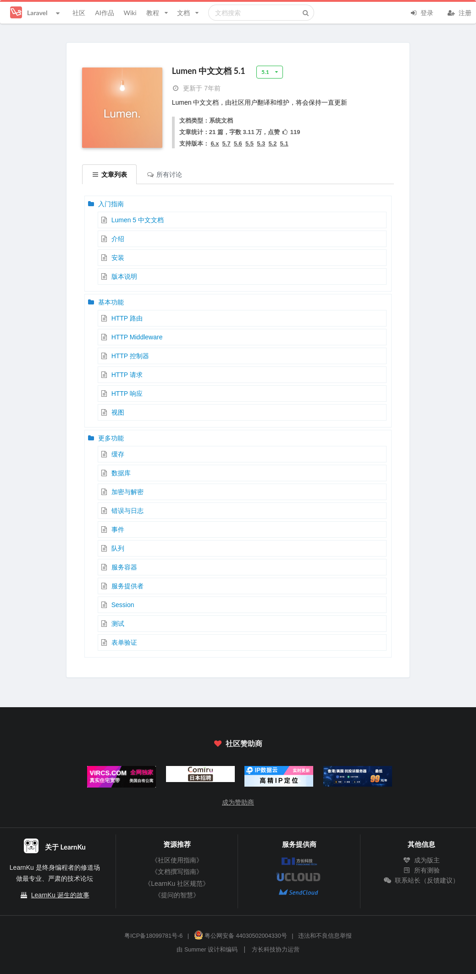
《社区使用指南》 (177, 860)
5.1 (284, 143)
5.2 (272, 143)
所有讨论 (164, 174)
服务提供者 (127, 586)
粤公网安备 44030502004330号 (240, 936)
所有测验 (421, 870)
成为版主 (421, 860)
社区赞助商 (238, 743)
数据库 (121, 473)
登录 (421, 12)
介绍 (117, 238)
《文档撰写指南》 (177, 871)
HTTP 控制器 (130, 356)
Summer (195, 949)
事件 (117, 529)
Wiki (129, 13)
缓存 (117, 454)
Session (122, 604)
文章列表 (109, 174)
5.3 (261, 143)
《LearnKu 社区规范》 (176, 883)
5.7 (226, 143)
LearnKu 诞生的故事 (60, 895)
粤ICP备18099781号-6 (153, 936)
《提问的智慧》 (177, 895)
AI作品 (104, 13)
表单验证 (124, 642)
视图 (117, 412)
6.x (214, 143)
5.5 (249, 143)
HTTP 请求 (127, 374)
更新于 (196, 88)
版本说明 (124, 276)
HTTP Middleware (137, 337)
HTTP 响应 (127, 393)
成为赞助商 (238, 802)
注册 (459, 12)
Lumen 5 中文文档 (137, 220)
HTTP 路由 (127, 318)
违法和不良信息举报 (325, 936)
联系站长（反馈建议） (421, 880)
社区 (78, 13)
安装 (117, 257)
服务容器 (124, 567)
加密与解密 (127, 491)
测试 (117, 623)
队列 (117, 548)
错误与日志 (127, 510)
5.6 (238, 143)
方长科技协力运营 (275, 949)
